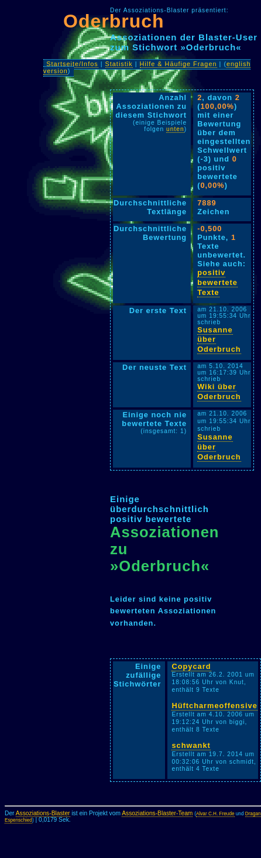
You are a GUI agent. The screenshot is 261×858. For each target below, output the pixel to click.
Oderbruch (113, 21)
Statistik (119, 63)
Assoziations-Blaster (43, 813)
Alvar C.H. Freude (215, 813)
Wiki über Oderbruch (219, 391)
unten (175, 129)
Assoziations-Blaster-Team (157, 813)
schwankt (190, 745)
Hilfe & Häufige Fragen (178, 63)
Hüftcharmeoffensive (214, 705)
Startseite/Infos (72, 63)
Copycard (191, 666)
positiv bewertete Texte (217, 282)
